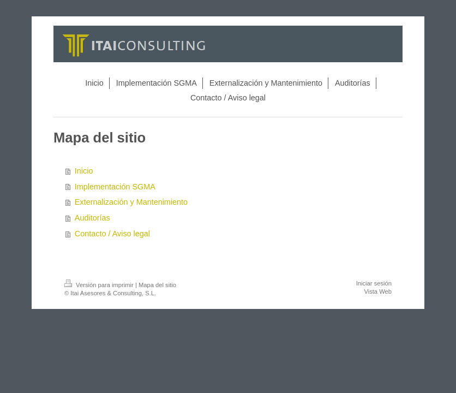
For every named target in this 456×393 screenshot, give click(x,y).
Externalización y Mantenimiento (131, 202)
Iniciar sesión (374, 283)
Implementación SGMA (115, 186)
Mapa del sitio (157, 285)
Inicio (84, 170)
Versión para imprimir (99, 285)
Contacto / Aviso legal (112, 233)
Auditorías (92, 217)
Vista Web (378, 291)
